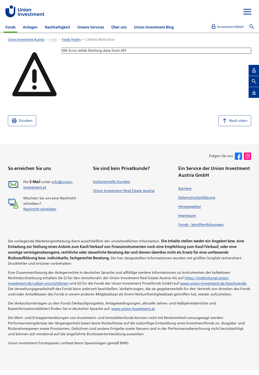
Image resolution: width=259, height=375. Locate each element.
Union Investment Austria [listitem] (26, 39)
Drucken (22, 120)
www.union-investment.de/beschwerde (213, 283)
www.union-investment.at (133, 309)
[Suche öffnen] (251, 27)
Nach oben (234, 120)
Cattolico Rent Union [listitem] (100, 39)
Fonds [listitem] (53, 39)
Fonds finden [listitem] (71, 39)
